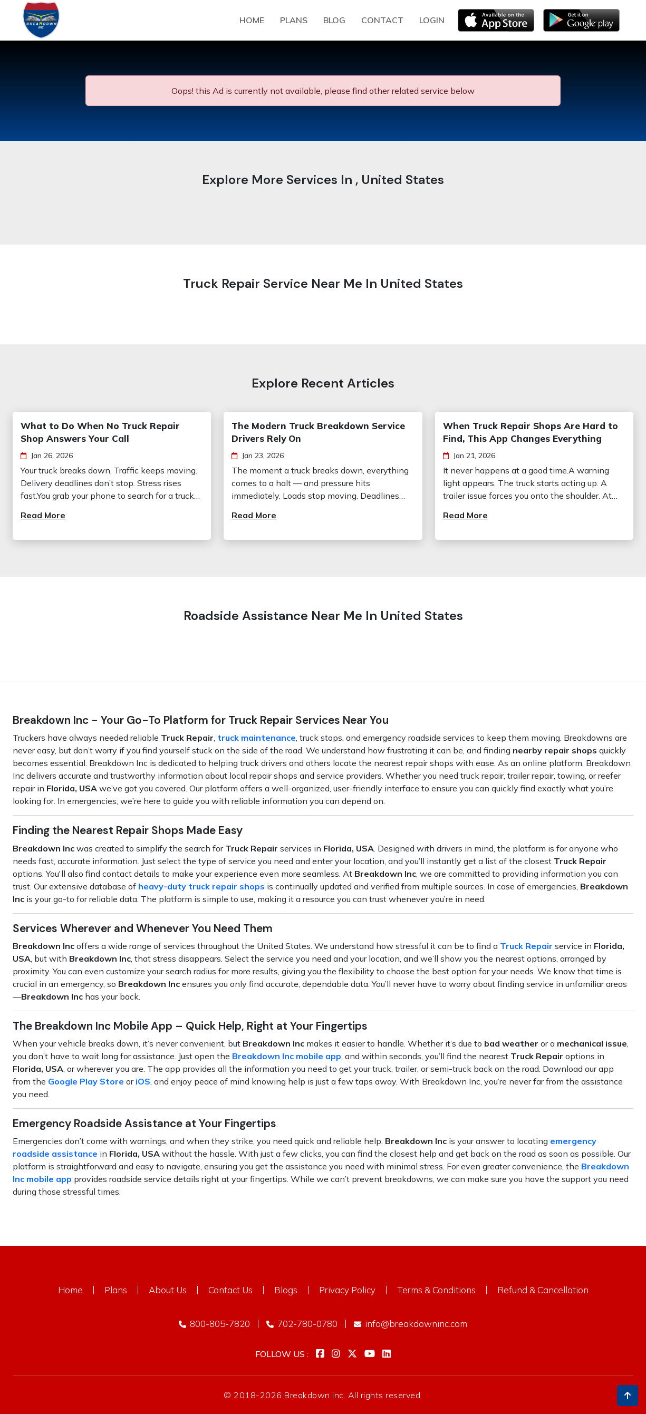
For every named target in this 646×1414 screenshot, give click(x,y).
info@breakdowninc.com (410, 1323)
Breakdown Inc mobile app (286, 1056)
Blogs (285, 1289)
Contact (382, 20)
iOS (143, 1081)
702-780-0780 (302, 1323)
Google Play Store (86, 1081)
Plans (115, 1289)
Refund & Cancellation (543, 1289)
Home (251, 20)
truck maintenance (256, 737)
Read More (43, 515)
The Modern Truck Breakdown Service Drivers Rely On (318, 432)
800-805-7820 (214, 1323)
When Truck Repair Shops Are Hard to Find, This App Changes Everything (530, 432)
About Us (168, 1289)
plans (293, 20)
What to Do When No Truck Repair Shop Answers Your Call (100, 432)
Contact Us (230, 1289)
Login (432, 20)
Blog (334, 20)
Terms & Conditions (436, 1289)
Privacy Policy (347, 1289)
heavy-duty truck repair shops (201, 886)
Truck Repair (526, 946)
